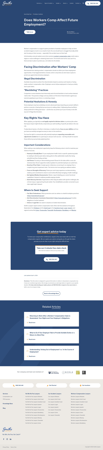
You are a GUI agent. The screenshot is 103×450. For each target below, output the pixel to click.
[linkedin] (10, 439)
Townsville (50, 210)
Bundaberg (65, 210)
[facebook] (4, 439)
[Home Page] (7, 3)
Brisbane (36, 208)
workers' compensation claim (62, 56)
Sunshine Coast (58, 208)
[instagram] (7, 439)
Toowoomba (43, 210)
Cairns (37, 210)
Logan (65, 208)
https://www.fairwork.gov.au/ (35, 196)
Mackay (74, 210)
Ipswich (70, 208)
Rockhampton (58, 210)
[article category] (38, 14)
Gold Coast (47, 208)
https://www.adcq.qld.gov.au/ (63, 198)
